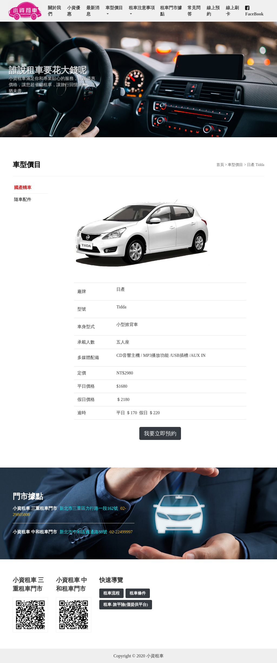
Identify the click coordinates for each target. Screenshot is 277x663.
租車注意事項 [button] (142, 7)
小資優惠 (73, 10)
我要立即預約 (160, 433)
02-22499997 (121, 532)
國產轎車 (22, 187)
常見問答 (193, 10)
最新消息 (92, 10)
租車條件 (138, 593)
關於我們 (54, 10)
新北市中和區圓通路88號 (84, 532)
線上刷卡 (232, 10)
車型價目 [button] (114, 7)
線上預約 (213, 10)
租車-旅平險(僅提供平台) (125, 604)
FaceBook (254, 11)
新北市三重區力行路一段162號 (89, 508)
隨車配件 (22, 199)
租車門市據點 (171, 10)
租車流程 (111, 593)
